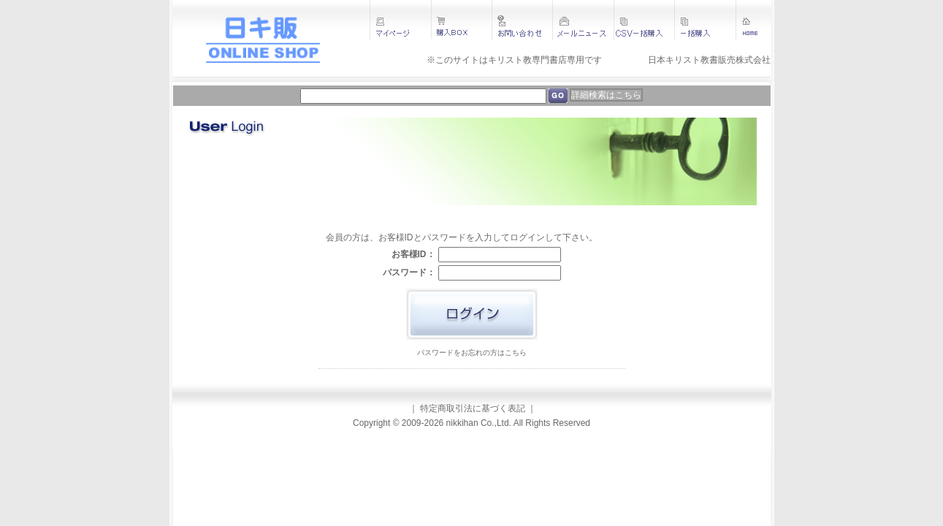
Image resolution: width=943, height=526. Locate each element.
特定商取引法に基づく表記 (472, 408)
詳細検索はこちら (606, 95)
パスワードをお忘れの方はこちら (472, 352)
